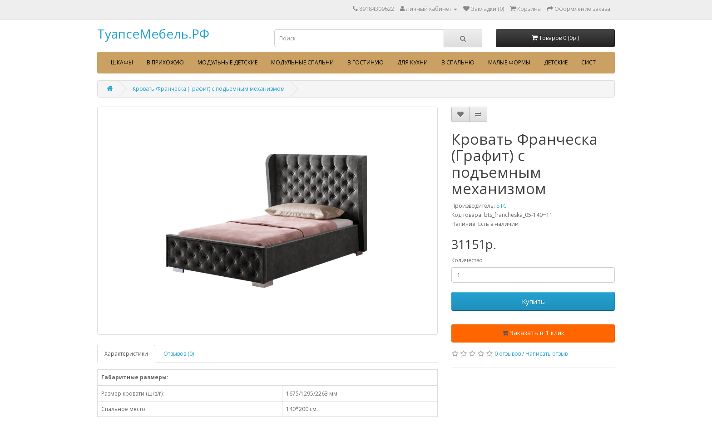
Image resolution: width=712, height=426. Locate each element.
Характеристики (126, 353)
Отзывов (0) (178, 353)
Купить (533, 301)
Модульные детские (227, 62)
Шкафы (122, 62)
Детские (556, 62)
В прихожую (165, 62)
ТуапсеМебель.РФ (153, 33)
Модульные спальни (302, 62)
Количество (467, 260)
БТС (501, 206)
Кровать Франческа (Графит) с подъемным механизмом (209, 89)
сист (588, 62)
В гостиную (365, 62)
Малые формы (509, 62)
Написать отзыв (546, 353)
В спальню (458, 62)
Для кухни (412, 62)
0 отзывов (507, 353)
